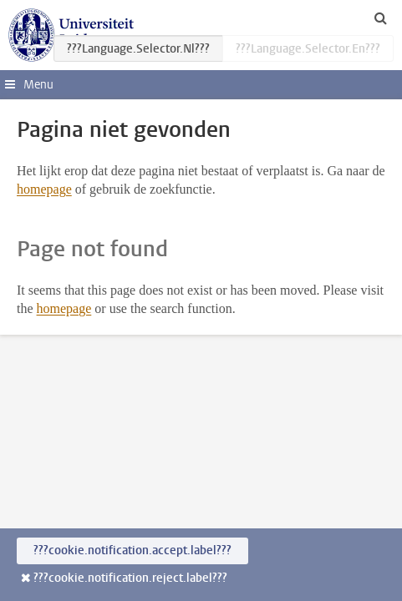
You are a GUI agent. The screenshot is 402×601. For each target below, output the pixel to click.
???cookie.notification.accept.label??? (132, 550)
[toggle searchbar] (380, 17)
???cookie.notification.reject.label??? (130, 578)
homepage (44, 189)
